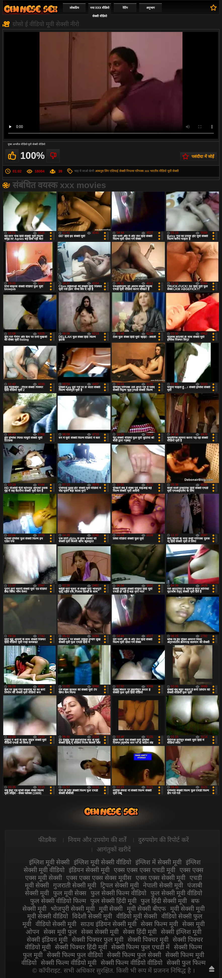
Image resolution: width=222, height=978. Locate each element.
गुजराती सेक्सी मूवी (74, 885)
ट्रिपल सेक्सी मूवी (119, 885)
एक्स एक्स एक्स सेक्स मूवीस (98, 877)
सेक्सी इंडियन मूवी (47, 939)
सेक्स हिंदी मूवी (140, 931)
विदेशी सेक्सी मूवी (92, 916)
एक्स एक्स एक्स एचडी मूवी (144, 869)
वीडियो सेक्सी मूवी (55, 923)
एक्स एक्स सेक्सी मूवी (160, 877)
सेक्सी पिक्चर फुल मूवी (97, 939)
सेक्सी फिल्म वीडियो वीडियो (132, 962)
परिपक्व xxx (142, 171)
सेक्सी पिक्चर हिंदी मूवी (81, 947)
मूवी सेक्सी (111, 908)
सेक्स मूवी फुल (60, 931)
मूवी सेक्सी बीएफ (146, 908)
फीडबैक (47, 839)
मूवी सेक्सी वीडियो (47, 916)
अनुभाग (150, 8)
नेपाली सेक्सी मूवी (163, 885)
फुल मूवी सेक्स (69, 893)
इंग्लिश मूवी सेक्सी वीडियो (102, 862)
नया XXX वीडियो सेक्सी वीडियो (99, 12)
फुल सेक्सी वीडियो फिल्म (58, 900)
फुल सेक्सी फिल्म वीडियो (118, 893)
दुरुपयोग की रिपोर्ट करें (163, 839)
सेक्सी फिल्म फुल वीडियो (75, 954)
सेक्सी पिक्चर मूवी (148, 939)
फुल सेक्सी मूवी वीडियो (176, 893)
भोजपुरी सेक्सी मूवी (73, 908)
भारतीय (154, 171)
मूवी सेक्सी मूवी (187, 908)
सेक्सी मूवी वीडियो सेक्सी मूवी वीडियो (30, 9)
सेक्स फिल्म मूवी (159, 923)
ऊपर (211, 969)
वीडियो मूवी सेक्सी (169, 171)
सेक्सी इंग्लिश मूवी (181, 931)
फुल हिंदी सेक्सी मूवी (164, 900)
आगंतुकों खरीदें (114, 849)
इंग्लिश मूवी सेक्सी (49, 862)
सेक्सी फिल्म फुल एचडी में (140, 947)
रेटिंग (125, 8)
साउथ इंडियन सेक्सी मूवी (108, 923)
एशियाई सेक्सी (117, 171)
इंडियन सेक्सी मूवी (89, 869)
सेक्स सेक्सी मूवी (100, 931)
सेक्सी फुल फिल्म (186, 962)
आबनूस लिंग (102, 171)
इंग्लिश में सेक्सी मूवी (158, 862)
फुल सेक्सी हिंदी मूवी (113, 900)
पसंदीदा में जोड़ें (203, 156)
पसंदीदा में (213, 8)
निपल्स (130, 171)
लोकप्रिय (74, 8)
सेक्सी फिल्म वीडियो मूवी (68, 962)
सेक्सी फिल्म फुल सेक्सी (134, 954)
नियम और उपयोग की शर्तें (97, 839)
